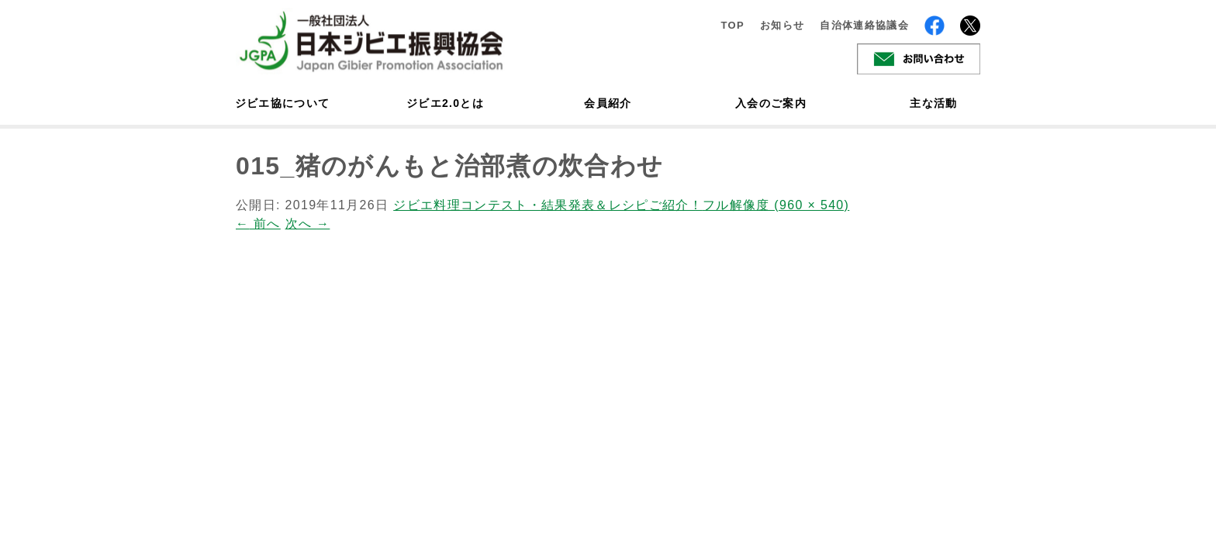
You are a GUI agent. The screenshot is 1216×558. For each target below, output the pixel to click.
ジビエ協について (282, 103)
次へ (307, 223)
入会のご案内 (771, 103)
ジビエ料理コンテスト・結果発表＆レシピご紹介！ (548, 205)
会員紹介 (607, 103)
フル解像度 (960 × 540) (776, 205)
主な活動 (933, 103)
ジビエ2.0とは (445, 103)
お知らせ (782, 25)
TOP (732, 25)
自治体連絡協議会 (864, 25)
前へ (258, 223)
